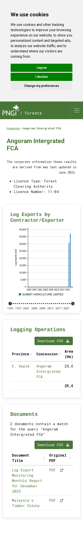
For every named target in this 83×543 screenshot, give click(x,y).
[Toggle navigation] (77, 110)
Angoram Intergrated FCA (42, 128)
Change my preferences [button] (41, 86)
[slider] (10, 303)
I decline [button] (41, 76)
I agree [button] (42, 67)
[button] (31, 354)
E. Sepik (21, 366)
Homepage (13, 128)
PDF (56, 470)
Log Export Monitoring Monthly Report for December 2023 (27, 480)
